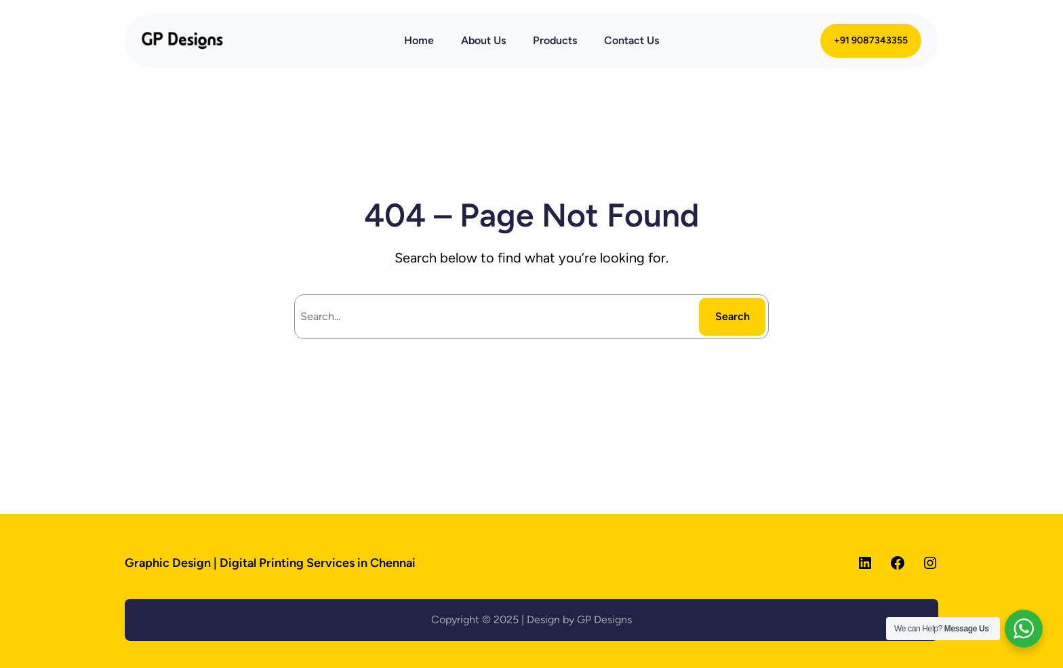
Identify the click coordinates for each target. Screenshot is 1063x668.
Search (732, 316)
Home (419, 40)
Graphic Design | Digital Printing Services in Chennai (270, 562)
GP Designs (604, 619)
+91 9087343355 (871, 40)
